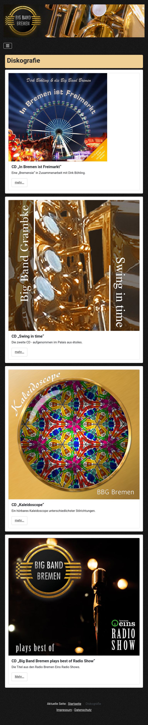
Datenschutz (83, 710)
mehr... (19, 182)
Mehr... (19, 676)
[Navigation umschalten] (7, 46)
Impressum (64, 710)
